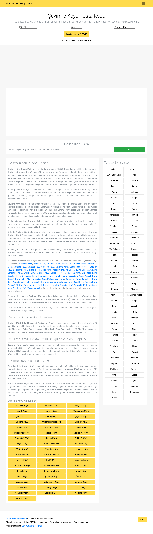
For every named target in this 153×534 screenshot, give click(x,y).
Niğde (114, 312)
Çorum (114, 220)
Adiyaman (134, 169)
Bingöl (65, 40)
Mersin (114, 260)
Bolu (135, 203)
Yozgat (135, 352)
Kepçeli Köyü (91, 276)
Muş (114, 306)
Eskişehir (135, 238)
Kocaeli (114, 283)
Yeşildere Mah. (51, 493)
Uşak (134, 346)
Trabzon (114, 340)
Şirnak (114, 375)
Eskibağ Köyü (42, 273)
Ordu (134, 312)
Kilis (114, 392)
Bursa (134, 209)
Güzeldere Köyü (29, 276)
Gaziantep (114, 243)
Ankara (134, 180)
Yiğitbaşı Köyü (19, 288)
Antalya (114, 186)
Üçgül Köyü (78, 282)
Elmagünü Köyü (15, 273)
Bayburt (114, 363)
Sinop (114, 329)
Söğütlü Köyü (40, 282)
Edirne (135, 226)
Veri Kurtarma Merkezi (32, 526)
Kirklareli (114, 278)
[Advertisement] (76, 68)
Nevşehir (135, 306)
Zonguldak (114, 358)
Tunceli (134, 340)
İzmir (114, 266)
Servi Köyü (12, 282)
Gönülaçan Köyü (72, 273)
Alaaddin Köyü (25, 264)
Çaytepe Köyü (47, 267)
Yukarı (142, 519)
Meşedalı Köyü (39, 279)
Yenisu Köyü (67, 285)
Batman (134, 369)
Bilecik (114, 198)
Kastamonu (114, 272)
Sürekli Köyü (52, 282)
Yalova (114, 386)
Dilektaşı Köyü (33, 270)
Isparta (134, 255)
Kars (135, 266)
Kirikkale (114, 369)
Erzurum (114, 238)
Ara (129, 149)
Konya (134, 283)
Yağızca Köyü (91, 282)
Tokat (134, 335)
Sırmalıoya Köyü (25, 282)
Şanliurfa (114, 346)
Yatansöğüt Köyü (15, 285)
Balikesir (134, 192)
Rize (114, 318)
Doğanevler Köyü (60, 270)
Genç (73, 40)
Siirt (134, 323)
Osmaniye (134, 392)
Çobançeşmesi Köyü (79, 267)
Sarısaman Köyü (72, 279)
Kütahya (114, 289)
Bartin (134, 375)
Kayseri (134, 272)
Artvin (134, 186)
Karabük (134, 386)
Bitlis (114, 203)
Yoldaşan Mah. (34, 288)
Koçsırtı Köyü (14, 279)
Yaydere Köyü (30, 285)
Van (114, 352)
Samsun (114, 323)
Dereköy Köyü (81, 422)
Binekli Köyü (80, 264)
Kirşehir (134, 278)
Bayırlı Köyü (67, 264)
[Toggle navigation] (143, 3)
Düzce (114, 398)
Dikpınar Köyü (19, 270)
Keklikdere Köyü (75, 276)
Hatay (114, 255)
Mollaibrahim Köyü (55, 279)
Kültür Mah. (26, 279)
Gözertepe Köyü (89, 273)
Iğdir (135, 380)
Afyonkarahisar (114, 175)
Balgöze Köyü (54, 264)
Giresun (134, 243)
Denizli (135, 220)
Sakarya (134, 318)
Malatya (134, 289)
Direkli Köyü (46, 270)
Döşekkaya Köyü (89, 270)
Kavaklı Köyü (61, 276)
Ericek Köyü (29, 273)
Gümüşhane (114, 249)
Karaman (135, 363)
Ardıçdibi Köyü (40, 264)
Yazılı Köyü (43, 285)
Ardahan (114, 380)
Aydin (114, 192)
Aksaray (134, 358)
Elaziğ (114, 232)
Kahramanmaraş (134, 295)
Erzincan (134, 232)
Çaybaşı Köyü (34, 267)
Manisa (114, 295)
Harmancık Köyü (45, 276)
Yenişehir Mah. (81, 285)
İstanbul (134, 260)
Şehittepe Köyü (65, 282)
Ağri (135, 175)
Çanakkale (114, 215)
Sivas (134, 329)
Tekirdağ (114, 335)
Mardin (114, 300)
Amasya (114, 180)
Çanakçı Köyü (19, 267)
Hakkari (134, 249)
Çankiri (134, 215)
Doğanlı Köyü (75, 270)
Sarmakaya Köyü (89, 279)
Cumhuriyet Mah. (81, 411)
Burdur (114, 209)
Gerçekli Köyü (57, 273)
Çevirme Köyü (84, 40)
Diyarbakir (114, 226)
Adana (114, 169)
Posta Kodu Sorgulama (19, 3)
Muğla (134, 300)
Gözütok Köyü (14, 276)
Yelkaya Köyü (55, 285)
